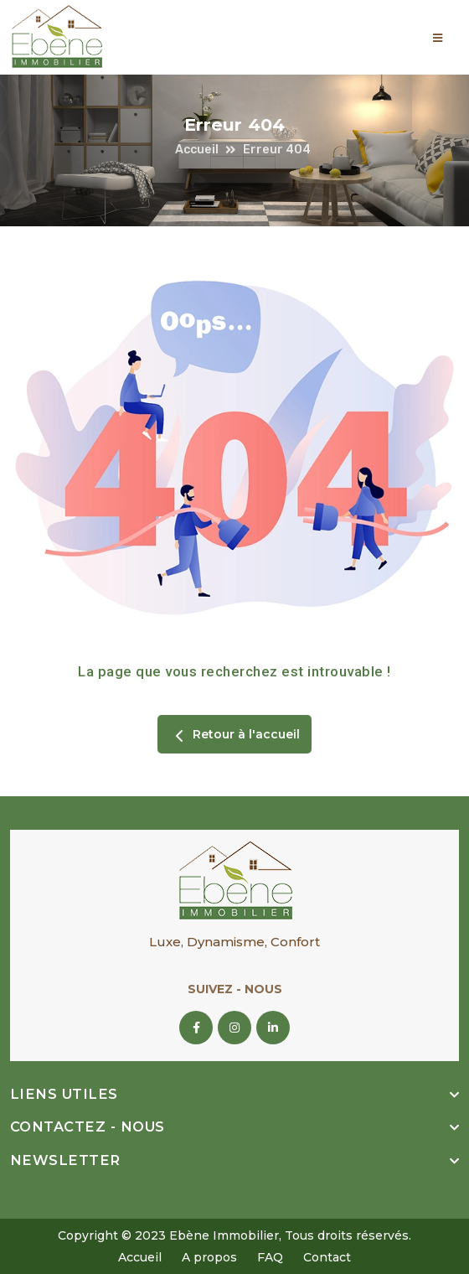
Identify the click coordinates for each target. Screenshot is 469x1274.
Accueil (197, 149)
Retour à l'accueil (234, 736)
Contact (327, 1257)
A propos (209, 1257)
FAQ (270, 1257)
